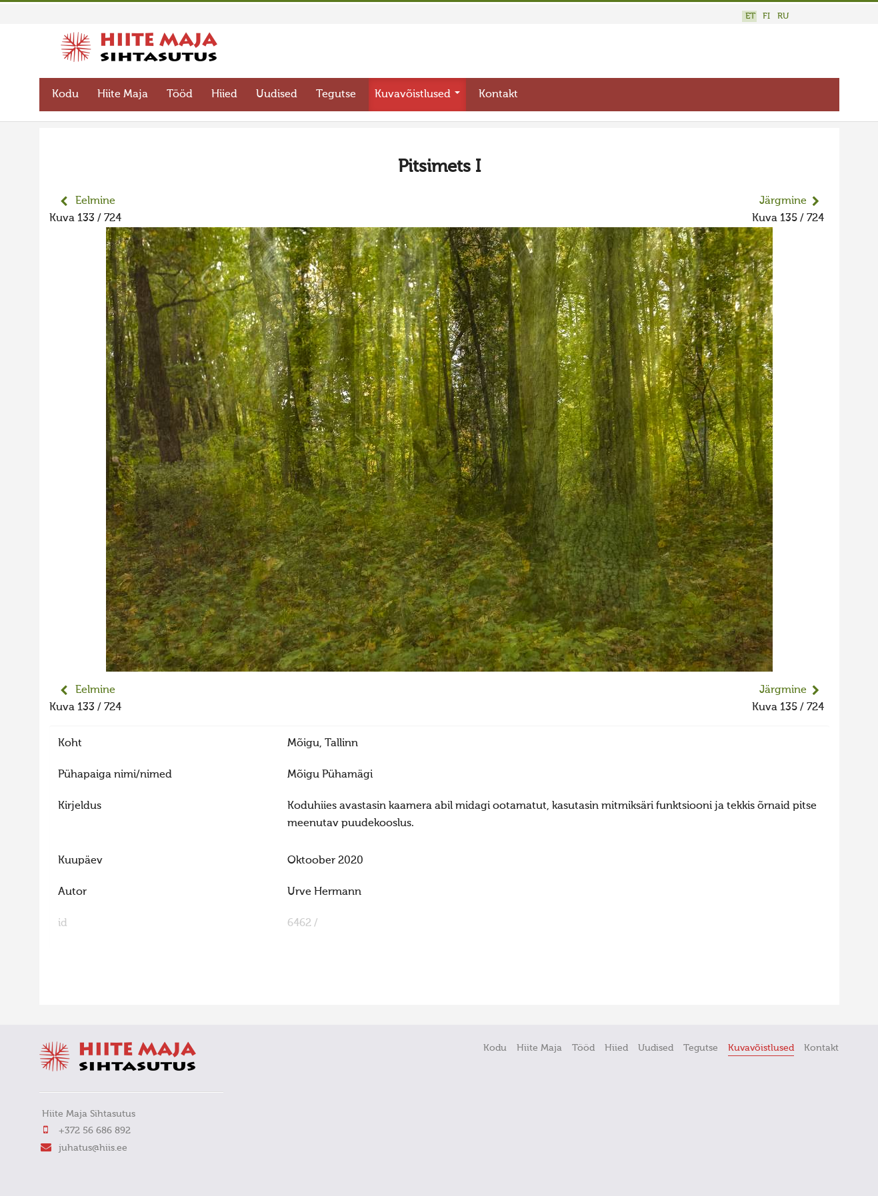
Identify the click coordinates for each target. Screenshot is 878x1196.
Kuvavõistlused (417, 90)
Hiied (224, 90)
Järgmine (783, 197)
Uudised (276, 90)
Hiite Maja (122, 90)
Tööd (180, 90)
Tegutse (336, 90)
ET (750, 16)
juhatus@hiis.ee (93, 1144)
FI (766, 16)
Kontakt (498, 90)
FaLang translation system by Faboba (96, 982)
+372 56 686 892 (95, 1127)
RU (783, 16)
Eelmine (95, 197)
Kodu (65, 90)
